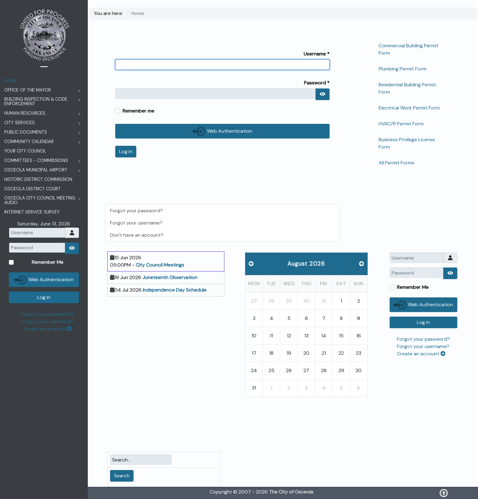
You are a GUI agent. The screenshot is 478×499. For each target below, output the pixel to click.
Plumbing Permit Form (402, 69)
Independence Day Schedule (174, 290)
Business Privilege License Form (407, 143)
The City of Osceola (291, 492)
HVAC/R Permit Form (401, 123)
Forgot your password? (136, 210)
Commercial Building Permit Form (408, 49)
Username (317, 54)
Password (317, 83)
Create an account (421, 353)
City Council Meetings (160, 265)
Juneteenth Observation (169, 277)
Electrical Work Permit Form (409, 108)
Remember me (138, 111)
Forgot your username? (136, 223)
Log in (125, 151)
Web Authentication (222, 131)
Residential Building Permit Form (407, 88)
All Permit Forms (396, 163)
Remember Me (413, 287)
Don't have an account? (136, 235)
